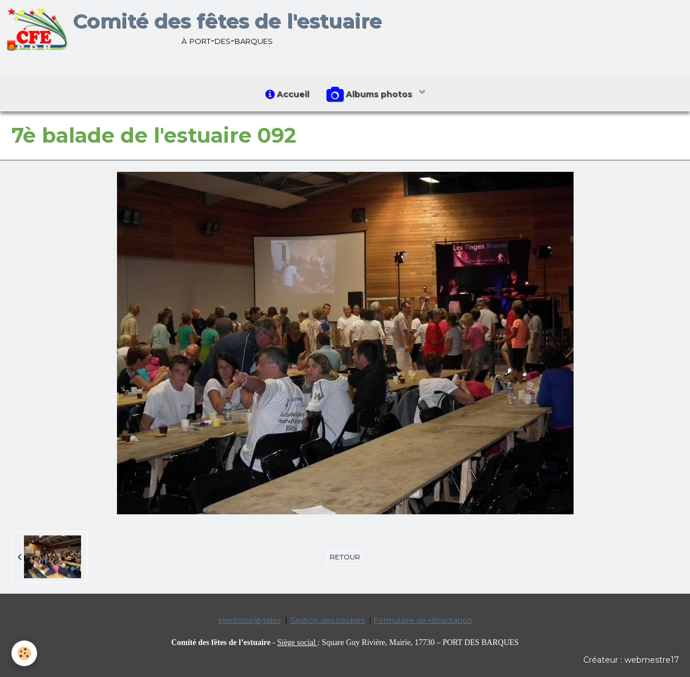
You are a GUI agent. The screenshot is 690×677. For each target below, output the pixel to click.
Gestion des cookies (327, 620)
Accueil (287, 94)
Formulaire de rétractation (423, 620)
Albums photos (370, 95)
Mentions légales (250, 620)
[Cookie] (24, 653)
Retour (345, 557)
